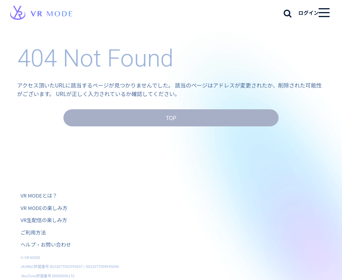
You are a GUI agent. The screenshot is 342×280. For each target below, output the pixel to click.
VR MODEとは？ (39, 195)
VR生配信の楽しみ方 (44, 220)
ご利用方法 (33, 232)
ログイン (308, 12)
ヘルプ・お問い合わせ (46, 244)
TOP (171, 118)
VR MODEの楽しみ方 (44, 208)
